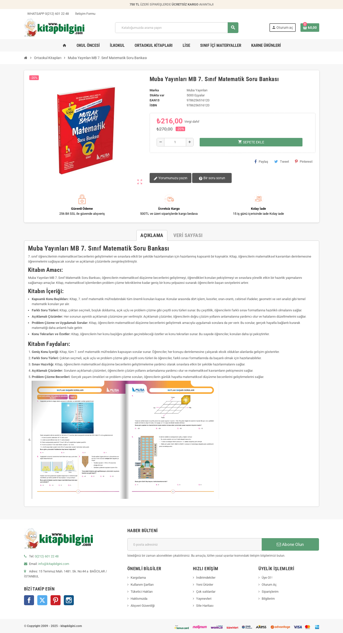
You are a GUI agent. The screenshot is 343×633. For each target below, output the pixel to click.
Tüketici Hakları (142, 591)
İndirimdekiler (205, 577)
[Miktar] (175, 142)
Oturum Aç (269, 584)
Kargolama (138, 577)
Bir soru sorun (211, 178)
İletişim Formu (83, 14)
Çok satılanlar (205, 591)
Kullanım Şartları (142, 584)
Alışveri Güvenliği (143, 605)
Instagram (69, 600)
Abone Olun (290, 544)
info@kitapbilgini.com (53, 564)
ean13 (154, 100)
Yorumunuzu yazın (170, 178)
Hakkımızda (139, 598)
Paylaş (261, 161)
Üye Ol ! (267, 577)
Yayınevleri (203, 598)
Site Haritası (204, 605)
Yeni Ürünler (204, 584)
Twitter (42, 600)
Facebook (29, 600)
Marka (154, 90)
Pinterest (303, 161)
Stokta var (157, 95)
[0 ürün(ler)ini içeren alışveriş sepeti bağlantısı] (309, 27)
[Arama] (176, 27)
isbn (153, 105)
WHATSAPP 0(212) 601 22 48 (46, 14)
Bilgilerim (268, 598)
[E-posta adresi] (194, 544)
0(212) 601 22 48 (47, 556)
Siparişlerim (270, 591)
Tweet (281, 161)
